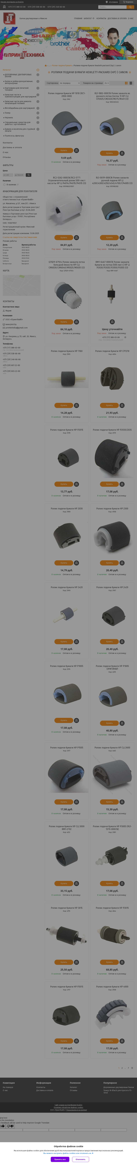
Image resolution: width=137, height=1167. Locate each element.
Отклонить (80, 1159)
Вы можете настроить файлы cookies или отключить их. (67, 1153)
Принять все (60, 1159)
